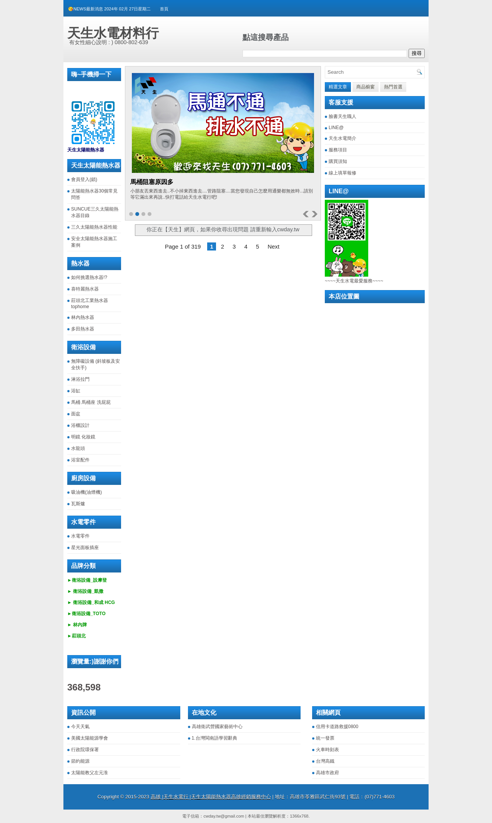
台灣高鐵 (325, 761)
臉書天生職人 (342, 116)
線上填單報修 (342, 173)
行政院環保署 (85, 749)
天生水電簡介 (342, 138)
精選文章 (338, 87)
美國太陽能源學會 (89, 738)
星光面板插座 (85, 547)
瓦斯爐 (78, 503)
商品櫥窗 (365, 87)
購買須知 (338, 161)
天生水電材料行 (113, 33)
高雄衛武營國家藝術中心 (217, 726)
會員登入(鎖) (84, 179)
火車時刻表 (327, 749)
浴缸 (75, 390)
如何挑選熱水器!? (89, 277)
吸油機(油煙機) (86, 492)
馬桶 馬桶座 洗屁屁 (91, 402)
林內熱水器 (82, 317)
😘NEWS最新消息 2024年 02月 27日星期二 (109, 9)
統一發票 (325, 738)
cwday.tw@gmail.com (223, 816)
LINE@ (336, 127)
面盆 (75, 413)
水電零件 (80, 536)
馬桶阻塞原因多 (151, 182)
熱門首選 (393, 87)
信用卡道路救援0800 (337, 726)
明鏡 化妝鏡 (83, 437)
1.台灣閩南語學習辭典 (214, 738)
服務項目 (338, 150)
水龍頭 (78, 448)
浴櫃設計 (80, 425)
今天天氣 (80, 726)
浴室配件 (80, 460)
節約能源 (80, 761)
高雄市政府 (327, 772)
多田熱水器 (82, 329)
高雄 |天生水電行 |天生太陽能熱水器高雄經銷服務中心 (211, 797)
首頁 (164, 9)
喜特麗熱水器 (85, 289)
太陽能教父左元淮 (89, 772)
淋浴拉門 (80, 379)
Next (273, 246)
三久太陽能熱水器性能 (94, 227)
